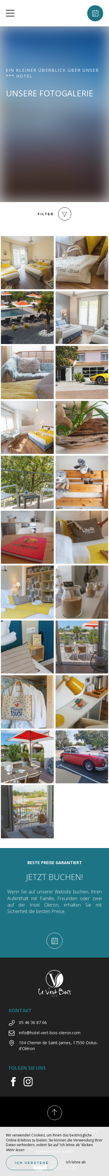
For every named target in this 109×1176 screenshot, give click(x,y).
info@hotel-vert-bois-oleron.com (50, 1032)
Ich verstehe (32, 1163)
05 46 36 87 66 (33, 1022)
